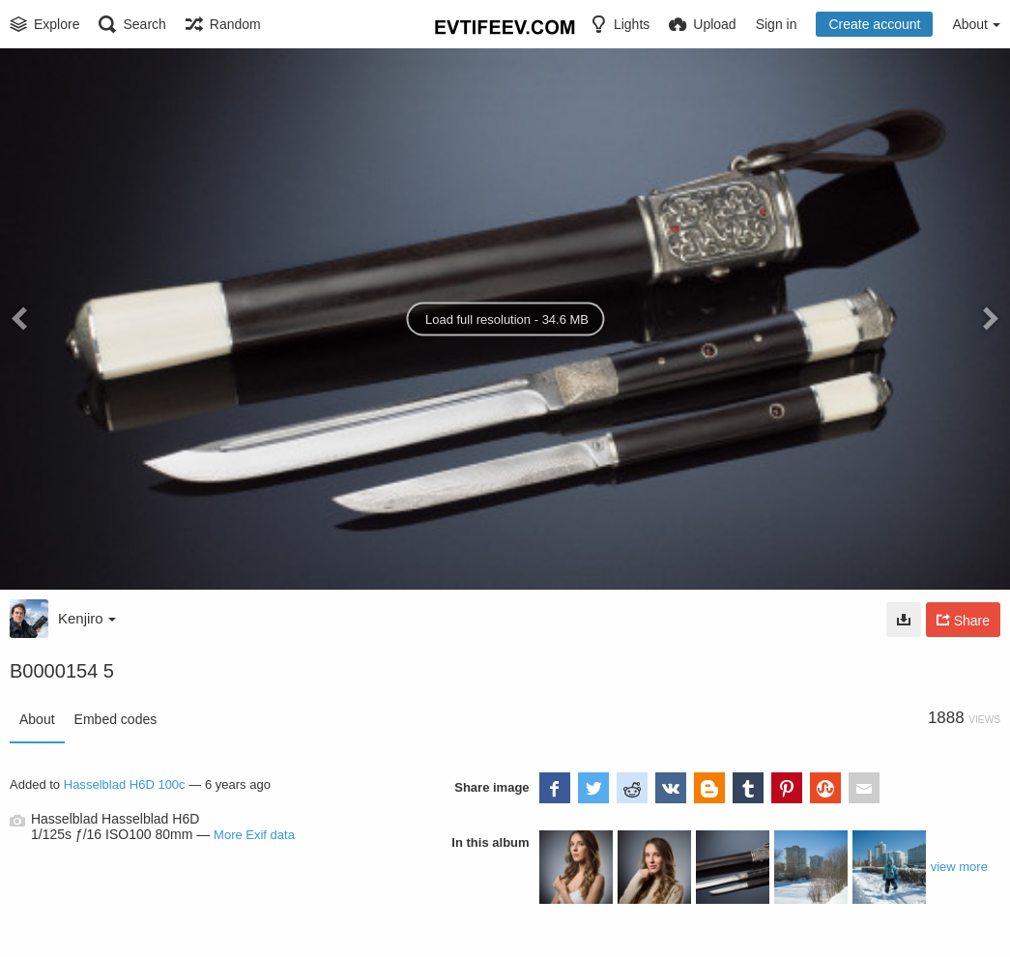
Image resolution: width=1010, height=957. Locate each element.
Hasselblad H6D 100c (125, 784)
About (37, 719)
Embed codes (116, 719)
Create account (874, 24)
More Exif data (254, 834)
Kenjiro (87, 618)
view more (959, 866)
